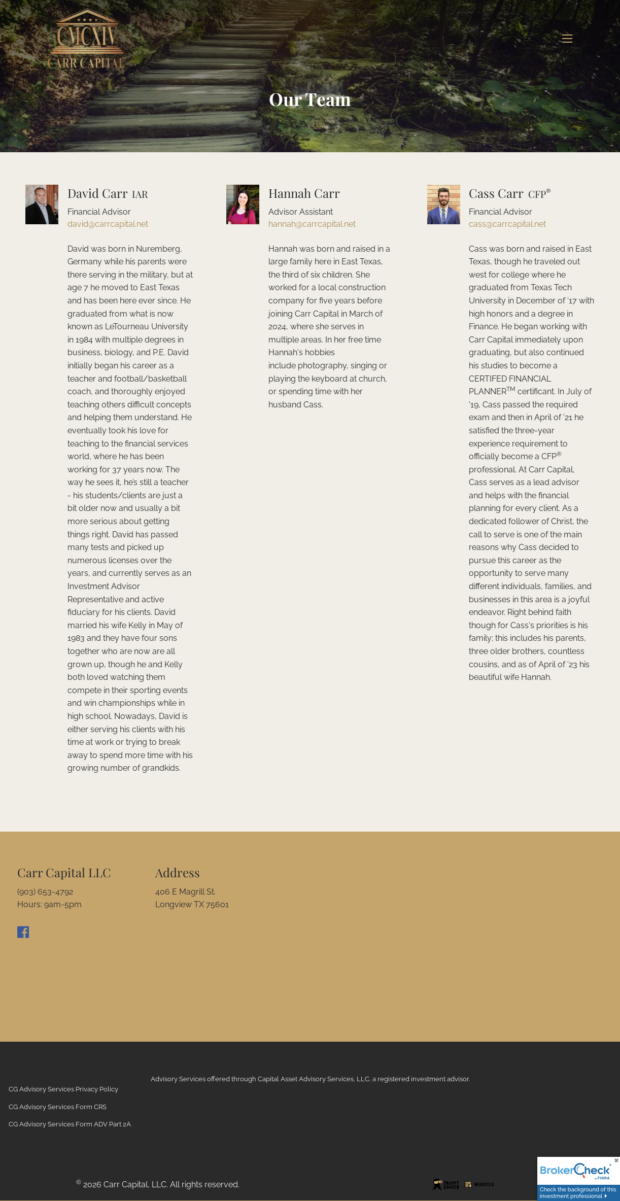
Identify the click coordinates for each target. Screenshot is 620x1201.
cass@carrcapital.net (507, 224)
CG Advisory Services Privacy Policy (63, 1089)
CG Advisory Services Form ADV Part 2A (70, 1124)
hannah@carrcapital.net (312, 224)
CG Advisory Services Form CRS (58, 1107)
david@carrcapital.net (107, 224)
